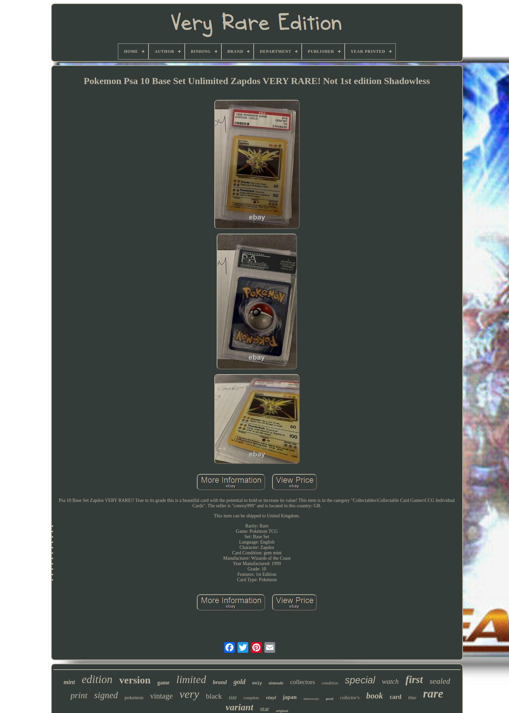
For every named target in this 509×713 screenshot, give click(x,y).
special (360, 680)
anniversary (311, 699)
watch (390, 681)
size (233, 697)
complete (251, 697)
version (135, 679)
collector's (349, 697)
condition (330, 682)
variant (239, 707)
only (257, 683)
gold (240, 681)
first (414, 679)
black (214, 696)
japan (290, 697)
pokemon (134, 697)
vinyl (271, 697)
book (374, 695)
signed (106, 695)
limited (191, 679)
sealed (440, 681)
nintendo (275, 683)
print (79, 695)
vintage (161, 696)
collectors (302, 681)
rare (433, 693)
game (163, 682)
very (189, 694)
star (264, 708)
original (282, 711)
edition (97, 679)
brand (220, 682)
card (395, 697)
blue (412, 697)
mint (69, 682)
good (329, 699)
